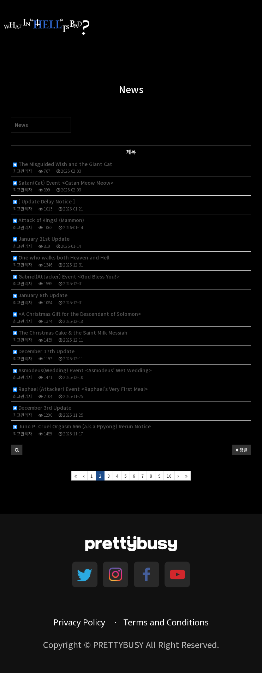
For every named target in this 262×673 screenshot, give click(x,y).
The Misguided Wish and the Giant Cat (62, 164)
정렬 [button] (241, 450)
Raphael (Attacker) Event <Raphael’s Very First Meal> (80, 389)
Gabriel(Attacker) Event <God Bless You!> (66, 277)
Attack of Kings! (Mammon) (48, 220)
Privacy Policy (79, 622)
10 (169, 476)
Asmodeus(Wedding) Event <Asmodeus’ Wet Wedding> (82, 370)
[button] (17, 450)
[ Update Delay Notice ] (44, 201)
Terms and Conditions (166, 622)
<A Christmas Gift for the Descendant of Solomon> (77, 314)
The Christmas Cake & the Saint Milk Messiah (70, 333)
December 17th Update (44, 351)
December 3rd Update (42, 408)
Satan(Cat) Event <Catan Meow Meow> (63, 183)
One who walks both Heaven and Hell (61, 258)
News (21, 124)
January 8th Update (40, 295)
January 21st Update (41, 239)
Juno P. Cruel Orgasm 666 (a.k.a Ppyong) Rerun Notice (82, 426)
